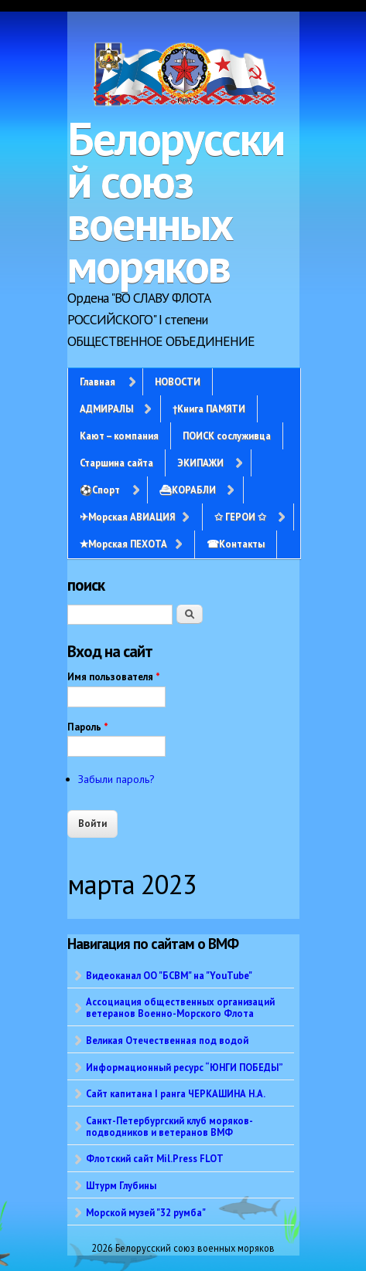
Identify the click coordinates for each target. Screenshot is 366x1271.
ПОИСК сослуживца (227, 435)
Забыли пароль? (116, 779)
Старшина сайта (116, 462)
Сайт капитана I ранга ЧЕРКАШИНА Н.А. (175, 1093)
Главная (97, 381)
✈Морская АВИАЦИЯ (127, 516)
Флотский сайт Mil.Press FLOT (155, 1158)
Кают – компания (119, 435)
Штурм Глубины (121, 1185)
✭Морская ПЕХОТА (123, 543)
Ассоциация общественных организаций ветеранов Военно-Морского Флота (180, 1007)
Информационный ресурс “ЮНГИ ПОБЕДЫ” (184, 1067)
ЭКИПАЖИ (200, 462)
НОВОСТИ (177, 381)
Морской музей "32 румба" (146, 1212)
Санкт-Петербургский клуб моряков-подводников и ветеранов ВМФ (169, 1126)
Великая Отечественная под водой (167, 1040)
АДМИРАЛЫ (106, 408)
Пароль (87, 727)
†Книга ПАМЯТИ (209, 408)
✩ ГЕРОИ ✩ (240, 516)
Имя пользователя (113, 676)
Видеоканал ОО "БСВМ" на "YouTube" (169, 975)
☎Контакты (236, 543)
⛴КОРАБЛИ (187, 489)
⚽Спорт (100, 489)
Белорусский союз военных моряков (175, 202)
